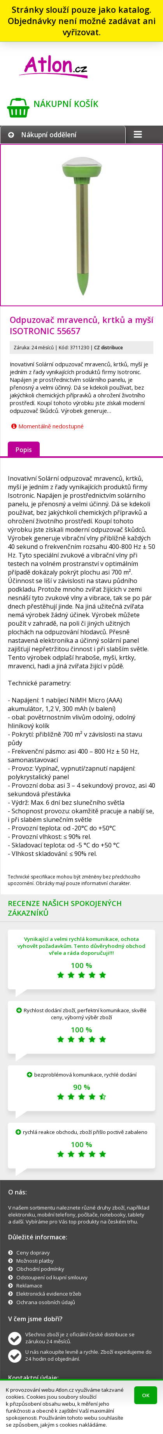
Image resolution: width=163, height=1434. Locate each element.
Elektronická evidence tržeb (48, 1293)
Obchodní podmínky (40, 1268)
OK (145, 1395)
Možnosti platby (35, 1260)
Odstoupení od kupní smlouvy (52, 1277)
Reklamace (29, 1285)
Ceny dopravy (33, 1252)
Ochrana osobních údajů (45, 1302)
